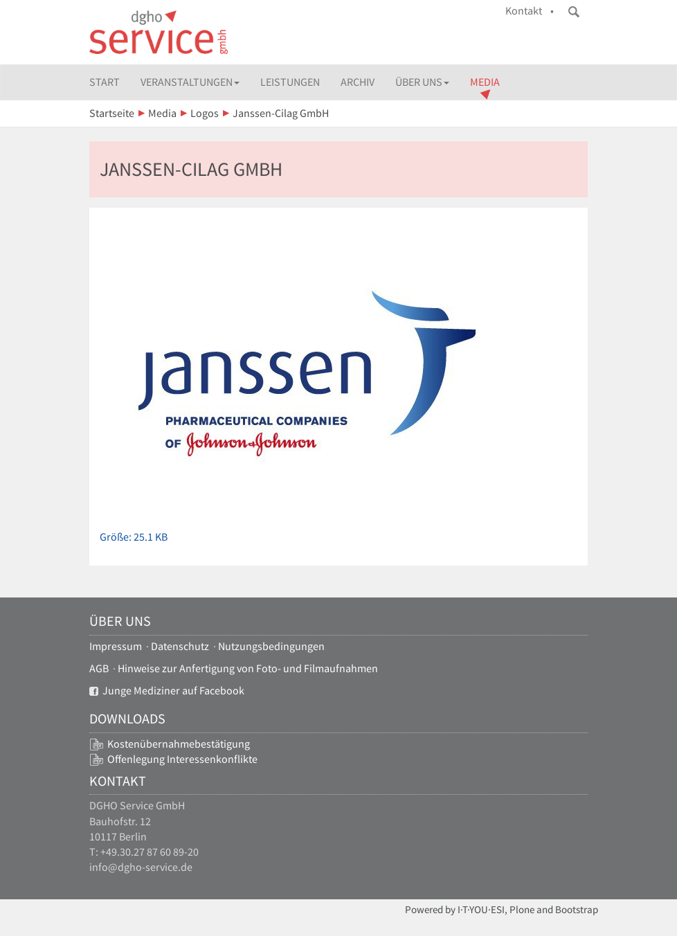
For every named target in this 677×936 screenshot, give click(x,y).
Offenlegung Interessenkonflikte (182, 759)
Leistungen (290, 82)
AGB (99, 668)
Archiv (357, 82)
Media (485, 82)
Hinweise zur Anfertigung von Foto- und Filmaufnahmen (248, 668)
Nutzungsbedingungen (271, 646)
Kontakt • (529, 10)
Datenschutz (180, 646)
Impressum (115, 646)
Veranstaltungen (190, 82)
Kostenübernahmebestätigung (178, 743)
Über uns (422, 82)
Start (104, 82)
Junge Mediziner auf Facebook (166, 690)
